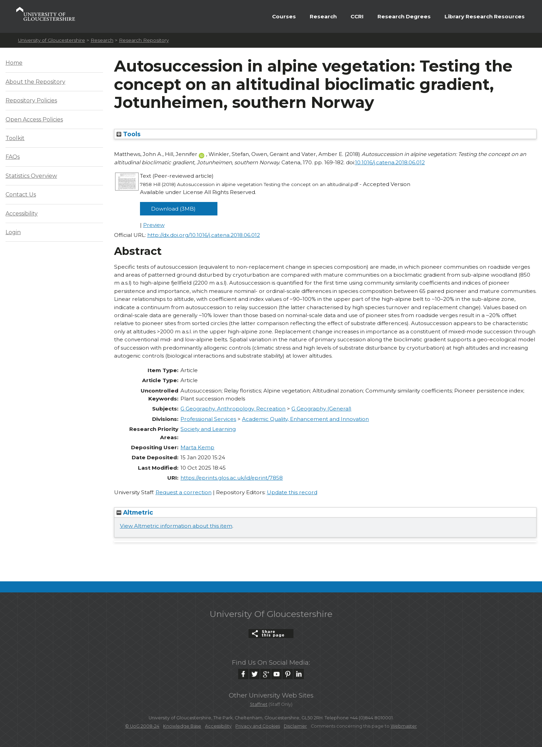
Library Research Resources (485, 16)
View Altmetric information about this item (176, 526)
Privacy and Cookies (257, 726)
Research (323, 16)
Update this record (292, 492)
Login (13, 232)
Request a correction (184, 492)
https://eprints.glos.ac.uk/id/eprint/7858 (231, 477)
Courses (284, 16)
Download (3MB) (173, 208)
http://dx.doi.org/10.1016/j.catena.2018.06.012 (203, 235)
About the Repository (35, 82)
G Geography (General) (321, 408)
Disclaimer (295, 726)
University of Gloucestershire (51, 40)
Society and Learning (208, 429)
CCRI (357, 16)
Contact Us (21, 194)
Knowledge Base (182, 726)
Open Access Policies (34, 119)
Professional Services (208, 419)
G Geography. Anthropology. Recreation (233, 408)
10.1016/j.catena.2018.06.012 (390, 162)
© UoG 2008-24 (142, 726)
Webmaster (404, 726)
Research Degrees (404, 16)
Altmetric (134, 512)
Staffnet (259, 704)
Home (14, 62)
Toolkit (15, 138)
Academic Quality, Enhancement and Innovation (305, 419)
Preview (154, 225)
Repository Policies (31, 100)
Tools (128, 134)
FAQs (13, 157)
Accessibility (22, 213)
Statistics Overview (31, 176)
